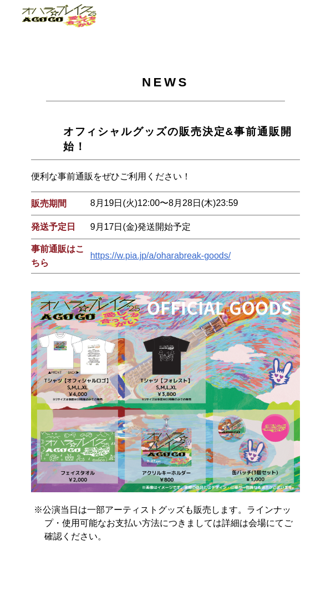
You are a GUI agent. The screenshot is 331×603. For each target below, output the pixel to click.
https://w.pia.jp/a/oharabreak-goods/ (160, 255)
